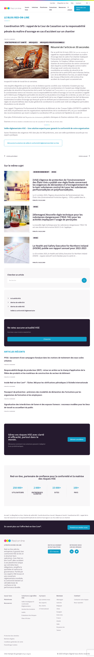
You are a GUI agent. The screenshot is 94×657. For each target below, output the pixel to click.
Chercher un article (15, 274)
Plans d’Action (26, 618)
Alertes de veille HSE (17, 306)
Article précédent (10, 156)
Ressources (62, 7)
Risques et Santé (61, 515)
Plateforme (43, 7)
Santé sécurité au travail (46, 515)
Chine (58, 609)
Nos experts (43, 603)
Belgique (59, 606)
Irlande (59, 621)
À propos (70, 8)
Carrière (52, 3)
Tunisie (59, 630)
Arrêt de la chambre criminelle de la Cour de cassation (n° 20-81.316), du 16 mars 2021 (37, 122)
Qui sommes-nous (44, 599)
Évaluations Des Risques (29, 615)
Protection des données (11, 636)
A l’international (44, 609)
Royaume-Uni (61, 627)
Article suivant (84, 156)
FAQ (72, 3)
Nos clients (42, 606)
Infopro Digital (26, 654)
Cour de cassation (80, 52)
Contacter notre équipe (81, 599)
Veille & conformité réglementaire (22, 311)
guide (75, 111)
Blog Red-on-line (62, 3)
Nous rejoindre (78, 603)
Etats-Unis (60, 615)
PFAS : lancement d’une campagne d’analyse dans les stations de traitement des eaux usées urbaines (44, 359)
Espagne (59, 612)
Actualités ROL (15, 298)
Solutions (35, 7)
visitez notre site (84, 117)
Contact (78, 3)
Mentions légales (9, 639)
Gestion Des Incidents (28, 609)
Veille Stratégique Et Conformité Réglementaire (28, 604)
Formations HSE (53, 8)
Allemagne (60, 599)
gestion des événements (35, 117)
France (59, 618)
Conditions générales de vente (13, 642)
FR (87, 3)
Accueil (6, 515)
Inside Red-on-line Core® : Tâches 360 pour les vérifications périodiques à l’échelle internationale (46, 382)
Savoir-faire (27, 8)
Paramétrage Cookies (10, 645)
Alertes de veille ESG (17, 302)
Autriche (59, 603)
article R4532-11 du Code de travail (66, 90)
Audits (23, 612)
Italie (58, 624)
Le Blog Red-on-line (16, 515)
